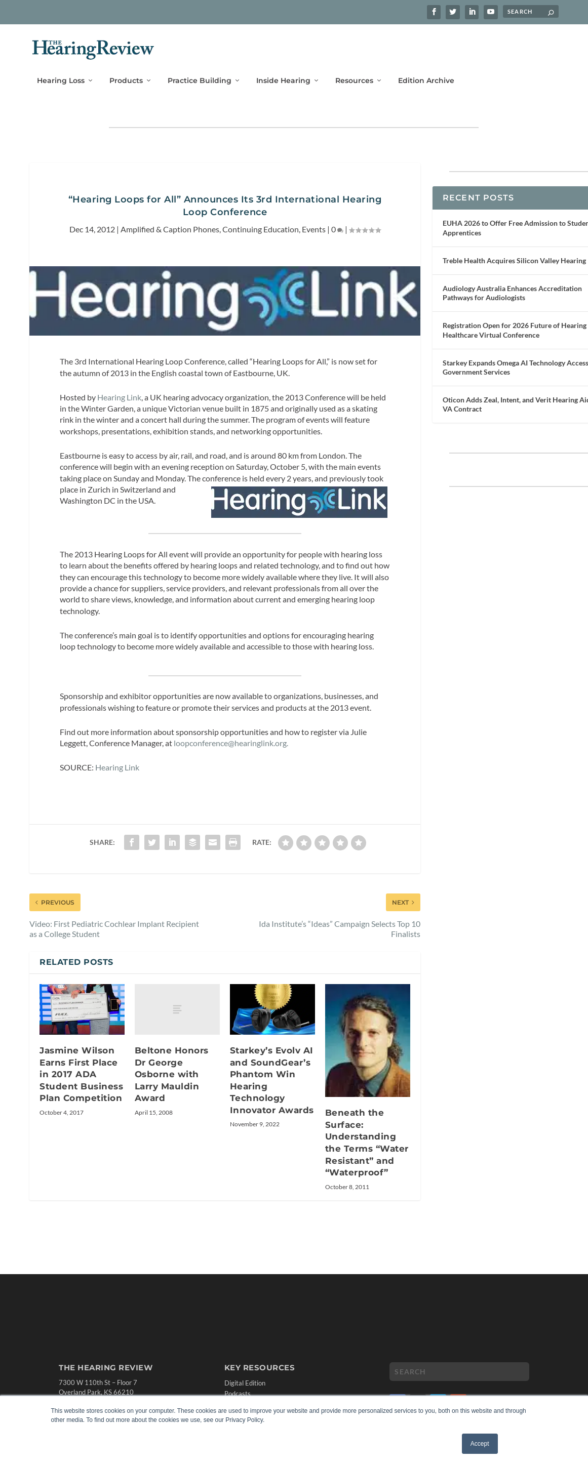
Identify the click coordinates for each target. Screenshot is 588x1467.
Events (314, 221)
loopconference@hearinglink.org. (231, 734)
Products (126, 69)
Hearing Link (119, 388)
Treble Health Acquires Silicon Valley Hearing (514, 252)
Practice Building (199, 69)
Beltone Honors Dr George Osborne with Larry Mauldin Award (172, 1066)
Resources (354, 69)
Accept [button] (480, 1443)
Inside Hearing (283, 69)
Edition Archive (426, 69)
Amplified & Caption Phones (170, 221)
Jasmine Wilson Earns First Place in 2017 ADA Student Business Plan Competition (81, 1066)
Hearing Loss (61, 69)
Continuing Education (260, 221)
